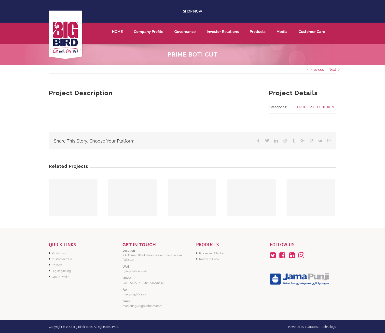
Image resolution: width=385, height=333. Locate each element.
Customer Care (62, 259)
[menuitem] (123, 33)
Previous (317, 70)
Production (59, 253)
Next (332, 70)
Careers (57, 265)
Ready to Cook (209, 259)
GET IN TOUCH (139, 244)
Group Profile (60, 277)
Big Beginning (61, 271)
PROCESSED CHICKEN (315, 107)
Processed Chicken (212, 253)
